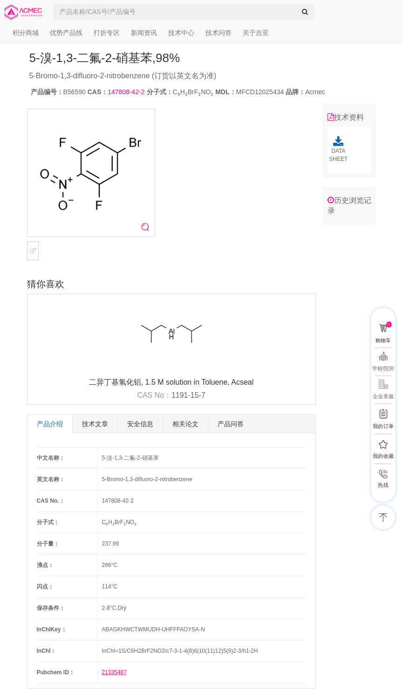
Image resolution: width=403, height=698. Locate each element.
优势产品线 (66, 32)
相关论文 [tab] (185, 424)
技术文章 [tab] (95, 424)
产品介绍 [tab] (50, 424)
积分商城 (26, 32)
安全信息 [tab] (140, 424)
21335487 (114, 672)
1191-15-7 (188, 395)
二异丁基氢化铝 (115, 382)
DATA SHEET (338, 149)
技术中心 (181, 32)
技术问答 (218, 32)
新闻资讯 (144, 32)
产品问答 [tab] (231, 424)
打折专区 (107, 32)
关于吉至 (256, 32)
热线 (383, 485)
